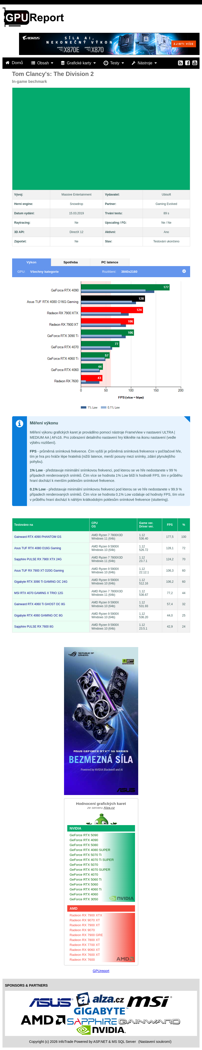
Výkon (31, 262)
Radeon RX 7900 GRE (86, 935)
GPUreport (101, 971)
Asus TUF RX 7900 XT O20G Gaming (39, 570)
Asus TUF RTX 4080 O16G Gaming (37, 548)
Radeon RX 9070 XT (85, 920)
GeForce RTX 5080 (84, 845)
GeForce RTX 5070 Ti (86, 855)
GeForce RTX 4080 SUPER (90, 850)
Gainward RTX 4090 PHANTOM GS (38, 537)
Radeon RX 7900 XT (85, 925)
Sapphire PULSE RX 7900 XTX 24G (38, 559)
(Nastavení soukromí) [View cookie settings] (154, 1042)
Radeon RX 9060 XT (85, 950)
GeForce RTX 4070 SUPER (90, 869)
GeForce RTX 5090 (84, 835)
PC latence (109, 262)
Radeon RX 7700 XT (85, 945)
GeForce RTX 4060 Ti (86, 889)
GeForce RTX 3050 (84, 899)
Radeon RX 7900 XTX (86, 915)
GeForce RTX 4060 (84, 894)
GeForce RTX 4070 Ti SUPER (92, 860)
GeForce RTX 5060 (84, 884)
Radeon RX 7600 (82, 959)
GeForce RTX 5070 (84, 865)
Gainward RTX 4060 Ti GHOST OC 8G (39, 604)
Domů (14, 62)
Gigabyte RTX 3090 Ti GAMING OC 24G (40, 581)
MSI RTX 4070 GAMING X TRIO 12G (38, 593)
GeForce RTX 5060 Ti (86, 879)
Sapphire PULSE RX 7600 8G (34, 626)
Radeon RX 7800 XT (85, 940)
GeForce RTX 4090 (84, 840)
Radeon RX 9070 (82, 930)
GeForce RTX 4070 (84, 874)
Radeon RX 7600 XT (85, 955)
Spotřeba (71, 262)
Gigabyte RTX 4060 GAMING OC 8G (38, 615)
